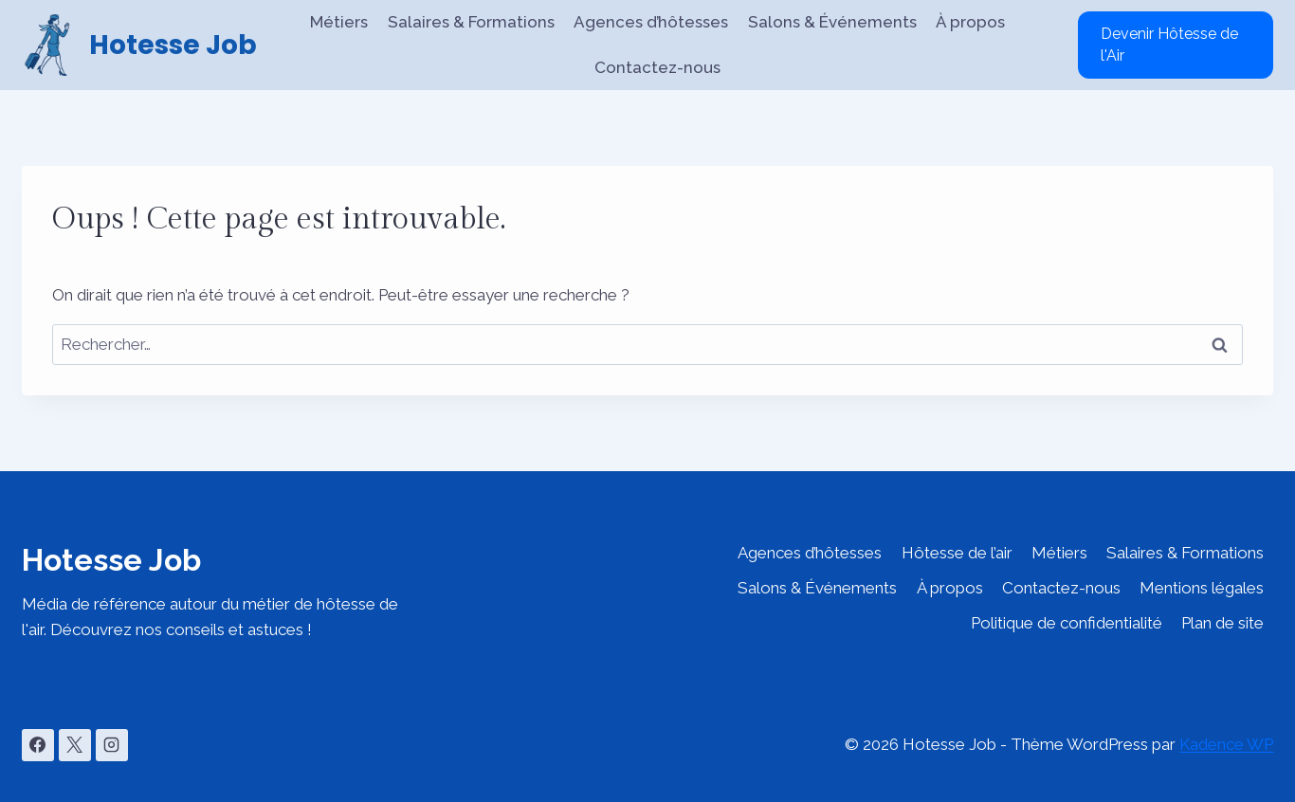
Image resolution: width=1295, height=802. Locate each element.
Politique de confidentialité (1066, 622)
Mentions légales (1202, 587)
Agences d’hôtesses (651, 21)
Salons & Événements (832, 21)
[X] (75, 745)
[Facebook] (38, 745)
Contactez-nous (657, 67)
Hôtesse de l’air (957, 552)
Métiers (339, 21)
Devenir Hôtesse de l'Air (1169, 44)
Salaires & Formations (471, 21)
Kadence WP (1226, 744)
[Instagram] (112, 745)
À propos (970, 21)
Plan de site (1222, 622)
